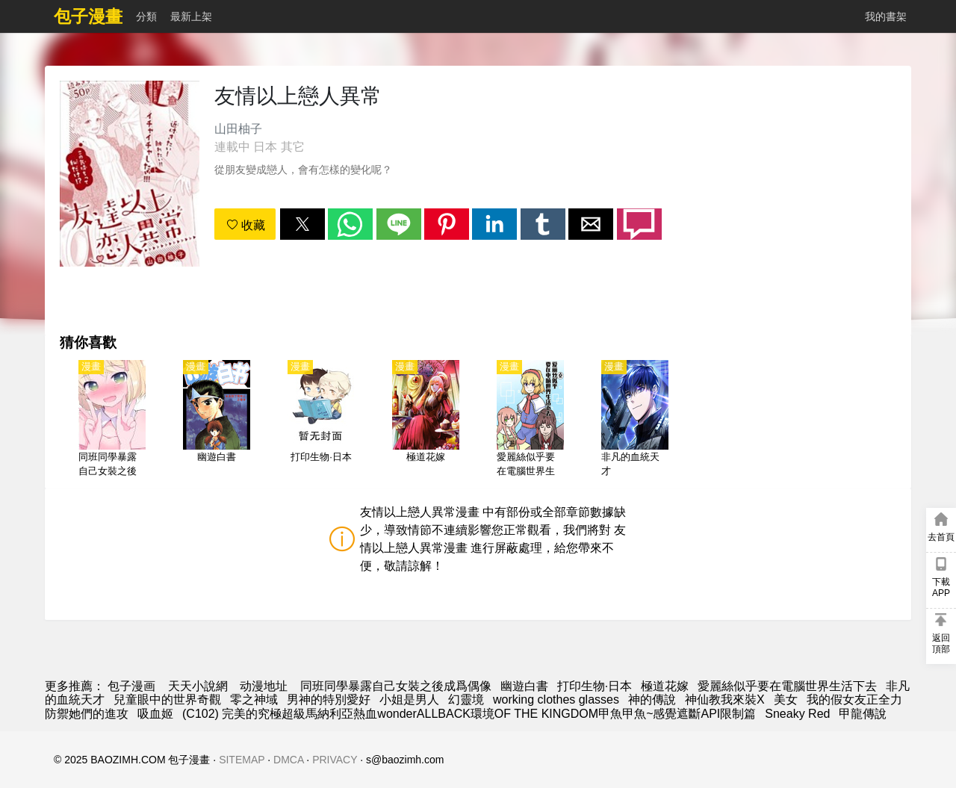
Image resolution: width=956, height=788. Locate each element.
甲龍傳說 (863, 713)
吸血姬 (155, 713)
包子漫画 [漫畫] (131, 686)
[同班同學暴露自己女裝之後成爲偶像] (112, 420)
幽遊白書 (524, 686)
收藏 (245, 225)
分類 (146, 16)
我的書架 (886, 16)
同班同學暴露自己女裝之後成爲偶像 (395, 686)
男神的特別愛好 (328, 699)
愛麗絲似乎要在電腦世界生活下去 (787, 686)
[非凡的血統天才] (634, 420)
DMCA (288, 760)
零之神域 (254, 699)
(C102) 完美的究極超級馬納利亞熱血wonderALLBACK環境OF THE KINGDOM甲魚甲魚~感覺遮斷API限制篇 (469, 713)
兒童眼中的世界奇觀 (167, 699)
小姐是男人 (409, 699)
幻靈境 (466, 699)
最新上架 (191, 16)
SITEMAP (241, 760)
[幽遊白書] (216, 420)
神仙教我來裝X (725, 699)
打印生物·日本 (594, 686)
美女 (786, 699)
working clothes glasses (556, 699)
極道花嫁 (665, 686)
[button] (302, 224)
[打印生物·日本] (321, 420)
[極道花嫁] (425, 420)
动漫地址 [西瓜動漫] (264, 686)
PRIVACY (334, 760)
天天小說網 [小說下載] (198, 686)
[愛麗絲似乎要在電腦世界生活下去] (530, 420)
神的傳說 (652, 699)
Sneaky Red (797, 713)
